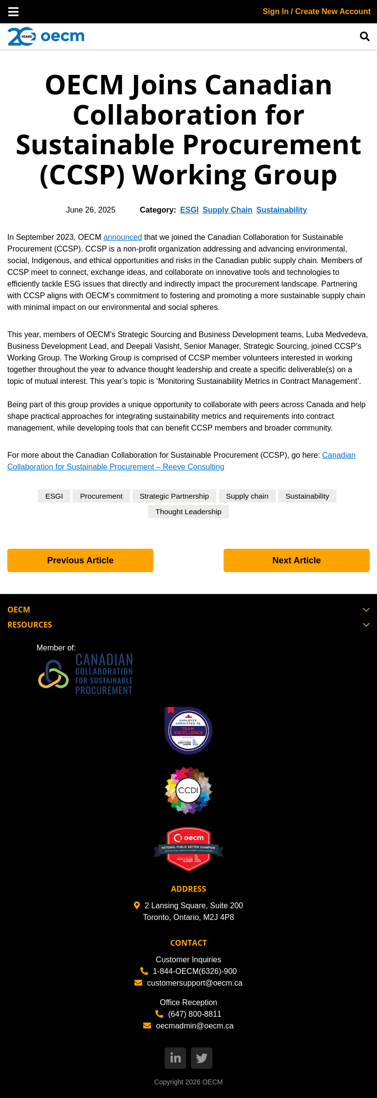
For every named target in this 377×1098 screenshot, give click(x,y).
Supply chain (249, 496)
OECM (212, 1082)
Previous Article (80, 560)
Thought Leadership (188, 511)
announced (122, 237)
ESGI (189, 210)
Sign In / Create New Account (317, 11)
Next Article (296, 560)
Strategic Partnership (173, 496)
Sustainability (281, 210)
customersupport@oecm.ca (188, 983)
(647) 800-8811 (188, 1014)
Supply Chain (227, 210)
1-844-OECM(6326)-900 (188, 971)
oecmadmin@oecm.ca (188, 1026)
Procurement (97, 496)
